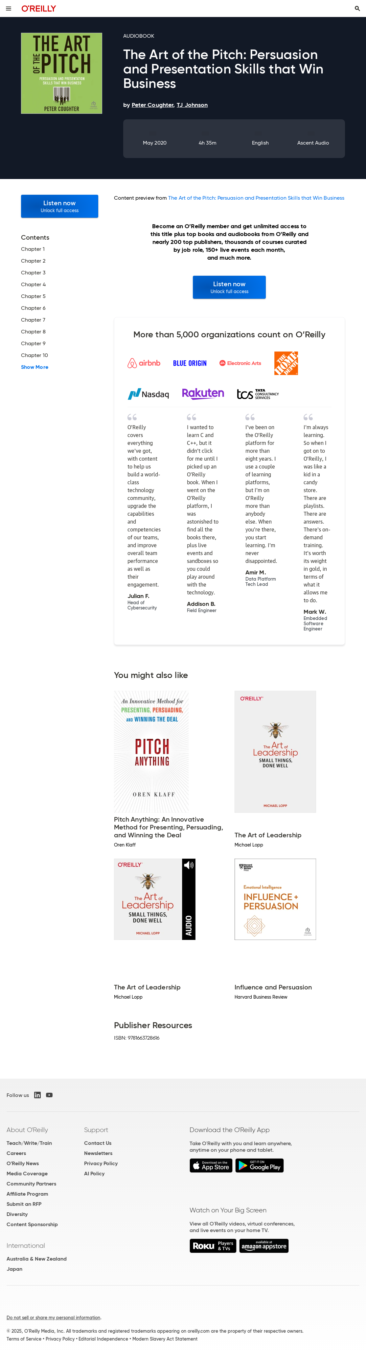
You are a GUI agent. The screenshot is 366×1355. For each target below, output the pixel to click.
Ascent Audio (313, 143)
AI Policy (94, 1173)
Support (96, 1130)
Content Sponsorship (32, 1224)
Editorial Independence (103, 1339)
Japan (14, 1268)
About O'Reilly (27, 1130)
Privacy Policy (101, 1163)
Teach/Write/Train (29, 1143)
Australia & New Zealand (37, 1258)
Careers (16, 1153)
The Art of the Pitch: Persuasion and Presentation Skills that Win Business (256, 198)
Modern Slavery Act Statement (164, 1339)
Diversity (17, 1214)
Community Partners (31, 1183)
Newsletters (98, 1153)
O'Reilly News (23, 1163)
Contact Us (97, 1143)
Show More (34, 367)
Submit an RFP (24, 1204)
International (26, 1245)
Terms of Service (24, 1339)
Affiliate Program (27, 1193)
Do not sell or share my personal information (53, 1318)
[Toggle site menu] (8, 8)
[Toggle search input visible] (357, 8)
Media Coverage (27, 1173)
